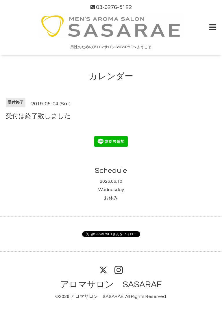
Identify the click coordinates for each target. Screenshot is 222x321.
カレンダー (111, 76)
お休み (111, 198)
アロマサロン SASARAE (111, 284)
